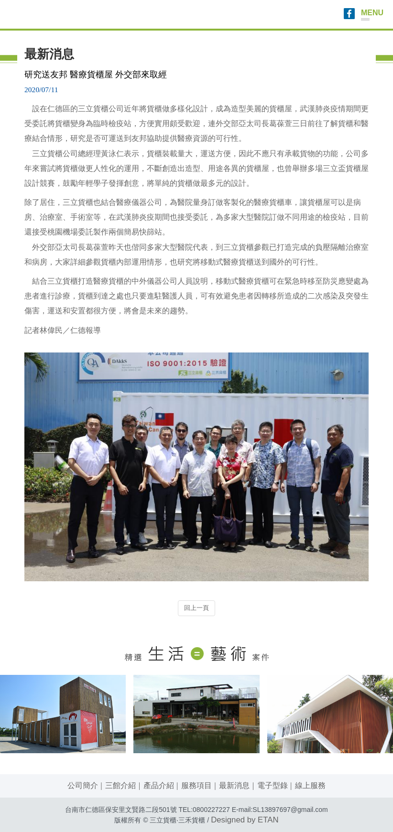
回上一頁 (196, 607)
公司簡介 (82, 785)
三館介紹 (120, 785)
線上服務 (310, 785)
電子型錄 (272, 785)
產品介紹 (158, 785)
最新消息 (234, 785)
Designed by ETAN (244, 819)
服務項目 (196, 785)
